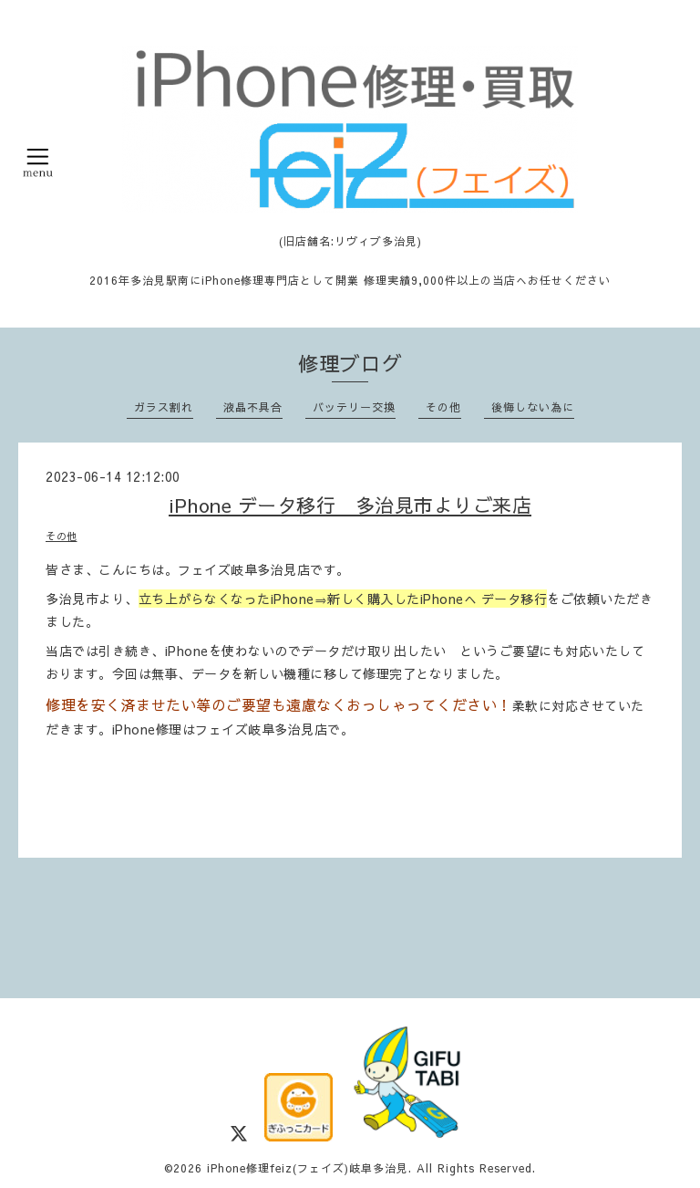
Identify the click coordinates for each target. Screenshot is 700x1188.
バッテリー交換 (354, 407)
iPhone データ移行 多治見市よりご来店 (350, 505)
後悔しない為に (532, 407)
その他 (443, 407)
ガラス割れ (163, 407)
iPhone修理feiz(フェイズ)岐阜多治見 (307, 1168)
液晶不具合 (253, 407)
